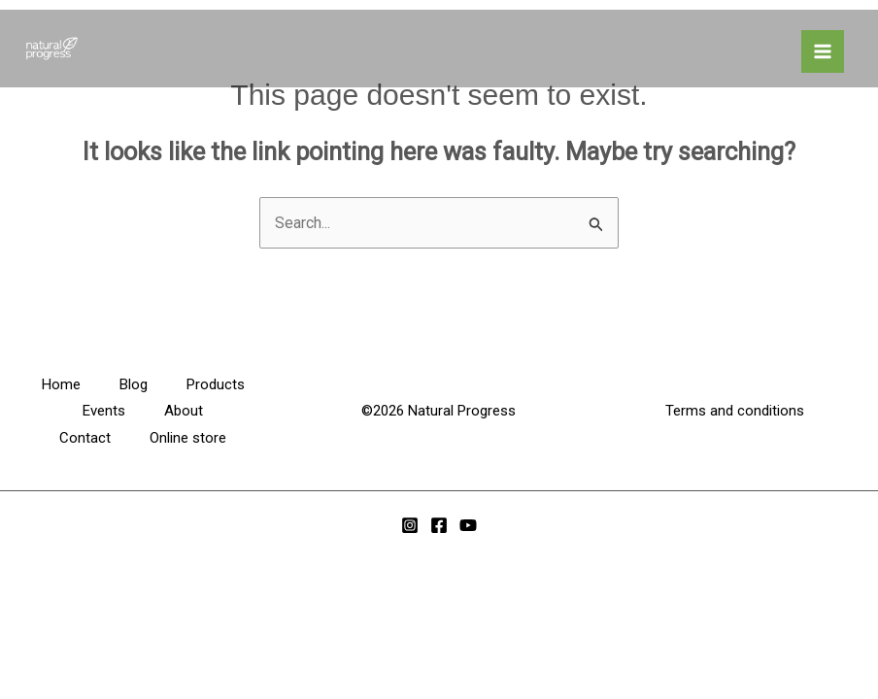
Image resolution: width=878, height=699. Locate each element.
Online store (188, 438)
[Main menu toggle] (822, 51)
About (183, 410)
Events (104, 410)
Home (61, 384)
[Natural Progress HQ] (48, 48)
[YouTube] (468, 525)
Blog (133, 384)
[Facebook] (439, 525)
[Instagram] (410, 525)
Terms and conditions (734, 410)
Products (215, 384)
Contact (85, 438)
